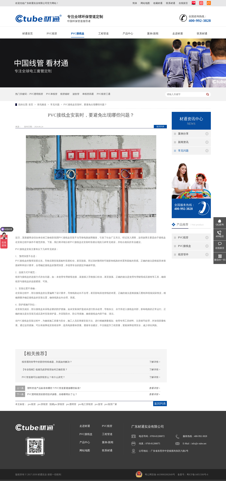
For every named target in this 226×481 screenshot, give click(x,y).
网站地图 (145, 3)
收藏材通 (157, 3)
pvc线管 (32, 404)
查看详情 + (154, 388)
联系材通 (170, 3)
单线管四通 (88, 94)
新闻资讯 (183, 142)
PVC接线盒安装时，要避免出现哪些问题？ (85, 104)
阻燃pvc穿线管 (57, 404)
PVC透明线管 (36, 94)
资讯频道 (42, 104)
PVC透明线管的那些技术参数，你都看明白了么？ (52, 394)
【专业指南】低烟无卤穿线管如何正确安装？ (44, 369)
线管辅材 (64, 94)
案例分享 (183, 133)
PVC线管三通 (103, 94)
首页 (31, 104)
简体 (134, 3)
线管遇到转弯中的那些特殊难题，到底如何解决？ (47, 362)
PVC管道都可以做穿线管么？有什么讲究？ (43, 377)
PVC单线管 (51, 94)
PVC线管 (52, 33)
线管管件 (183, 254)
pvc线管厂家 (110, 404)
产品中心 (128, 33)
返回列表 (160, 126)
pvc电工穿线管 (85, 404)
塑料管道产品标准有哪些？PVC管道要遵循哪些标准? (53, 388)
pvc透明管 (71, 404)
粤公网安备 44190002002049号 (160, 474)
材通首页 (27, 33)
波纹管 (76, 94)
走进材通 (177, 33)
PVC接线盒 (77, 33)
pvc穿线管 (43, 404)
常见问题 (55, 104)
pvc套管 (99, 404)
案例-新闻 (152, 33)
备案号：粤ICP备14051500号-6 (193, 474)
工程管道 (103, 33)
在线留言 (183, 3)
